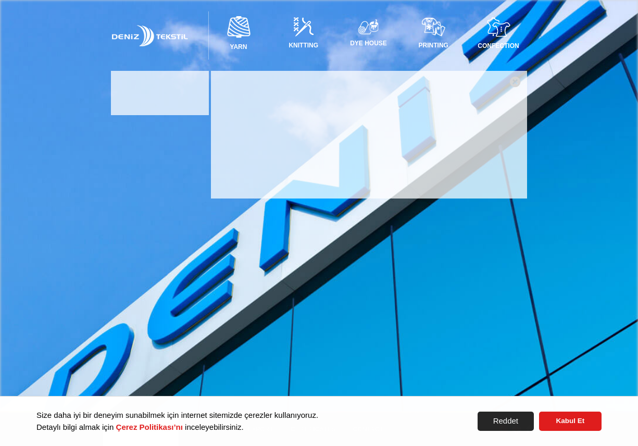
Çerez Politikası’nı (149, 427)
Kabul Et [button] (570, 421)
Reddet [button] (505, 420)
